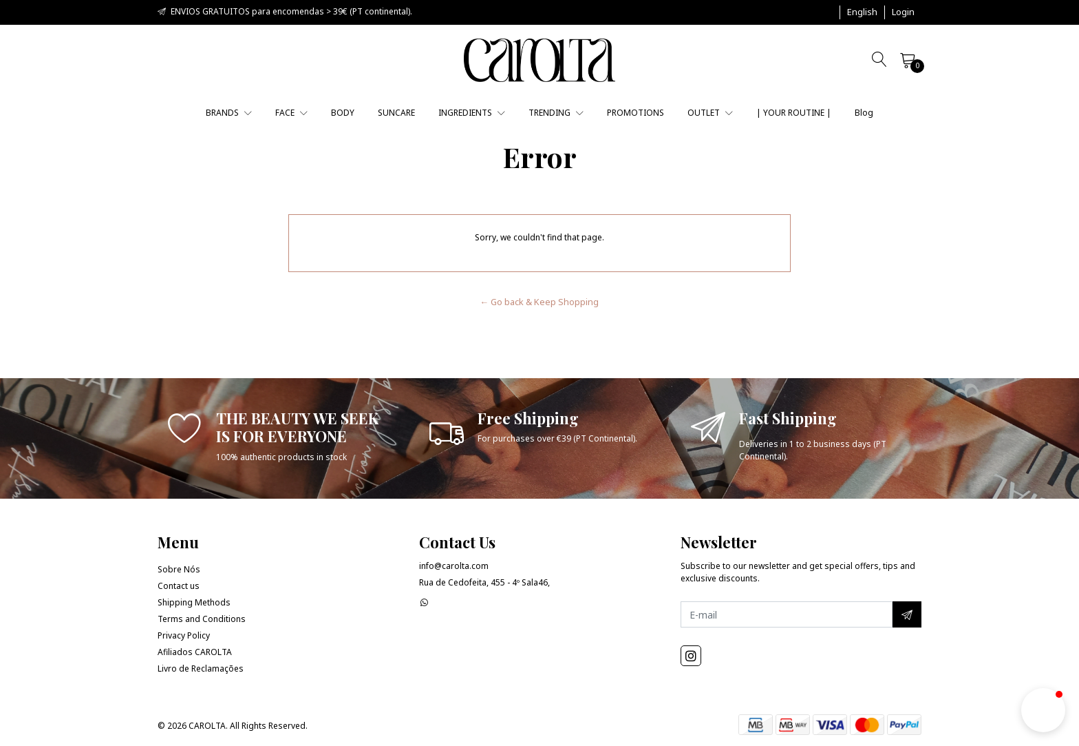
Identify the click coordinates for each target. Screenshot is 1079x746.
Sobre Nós (179, 569)
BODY (342, 112)
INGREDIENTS (471, 112)
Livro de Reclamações (201, 668)
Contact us (179, 586)
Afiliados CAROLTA (195, 652)
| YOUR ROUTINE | (793, 112)
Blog (864, 112)
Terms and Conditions (202, 619)
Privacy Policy (184, 635)
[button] (862, 12)
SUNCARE (396, 112)
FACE (291, 112)
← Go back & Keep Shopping (539, 302)
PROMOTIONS (635, 112)
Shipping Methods (194, 602)
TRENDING (556, 112)
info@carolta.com (454, 566)
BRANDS (229, 112)
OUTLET (710, 112)
